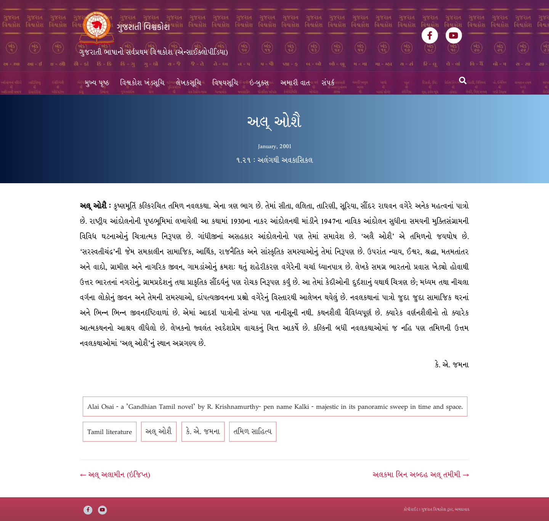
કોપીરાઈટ (411, 509)
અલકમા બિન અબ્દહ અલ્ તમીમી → (421, 474)
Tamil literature (109, 431)
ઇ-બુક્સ (259, 83)
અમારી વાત (295, 83)
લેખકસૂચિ (188, 83)
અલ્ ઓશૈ (159, 431)
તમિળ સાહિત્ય (253, 431)
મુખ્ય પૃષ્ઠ (97, 83)
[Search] (463, 80)
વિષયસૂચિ (225, 83)
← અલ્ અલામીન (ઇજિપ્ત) (115, 474)
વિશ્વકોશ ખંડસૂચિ (142, 83)
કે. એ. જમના (203, 431)
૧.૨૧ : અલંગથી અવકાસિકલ (274, 160)
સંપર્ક (328, 83)
